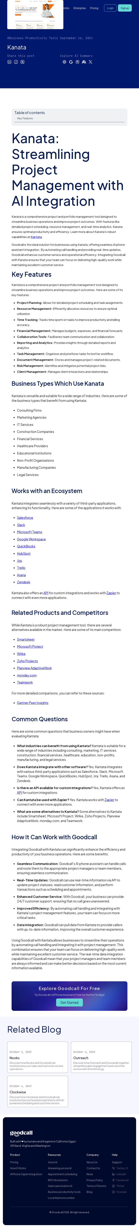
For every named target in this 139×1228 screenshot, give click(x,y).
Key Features (25, 118)
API (45, 593)
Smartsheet (26, 639)
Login (110, 8)
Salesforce (25, 518)
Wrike (21, 654)
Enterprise (80, 8)
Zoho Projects (27, 661)
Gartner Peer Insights (32, 703)
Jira (19, 561)
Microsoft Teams (29, 532)
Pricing (94, 8)
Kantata (36, 237)
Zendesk (23, 582)
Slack (21, 525)
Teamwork (25, 682)
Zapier (111, 593)
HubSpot (24, 553)
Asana (21, 575)
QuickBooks (26, 546)
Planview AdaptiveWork (34, 668)
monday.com (27, 675)
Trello (21, 568)
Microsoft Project (30, 646)
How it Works (61, 8)
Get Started (69, 1002)
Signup (125, 8)
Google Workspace (31, 539)
